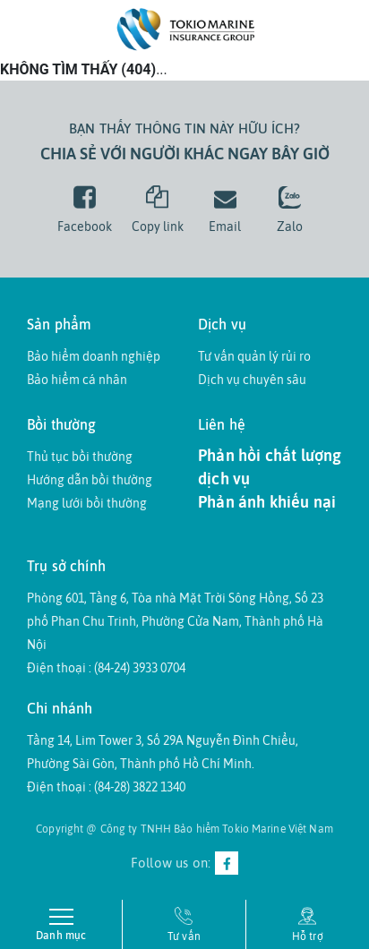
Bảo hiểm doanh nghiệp (93, 356)
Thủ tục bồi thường (80, 456)
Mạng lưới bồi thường (87, 503)
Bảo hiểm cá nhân (77, 379)
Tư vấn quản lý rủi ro (254, 356)
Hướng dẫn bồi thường (89, 480)
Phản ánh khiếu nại (267, 501)
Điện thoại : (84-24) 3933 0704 (106, 668)
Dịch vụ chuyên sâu (252, 379)
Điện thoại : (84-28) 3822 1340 (106, 787)
